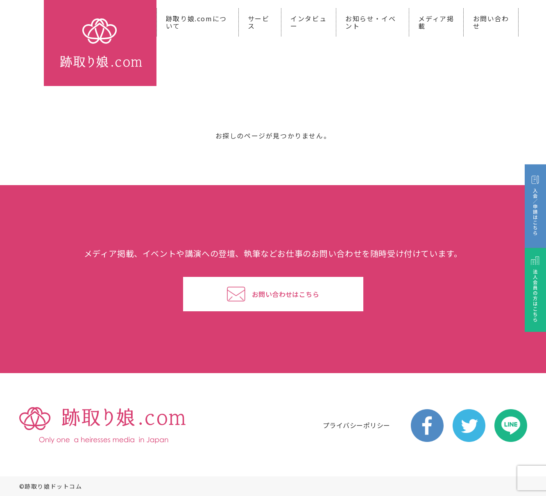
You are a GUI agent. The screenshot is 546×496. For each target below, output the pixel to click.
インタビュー (308, 22)
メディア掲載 (436, 22)
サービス (259, 22)
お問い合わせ (491, 22)
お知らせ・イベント (370, 22)
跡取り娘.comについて (196, 22)
